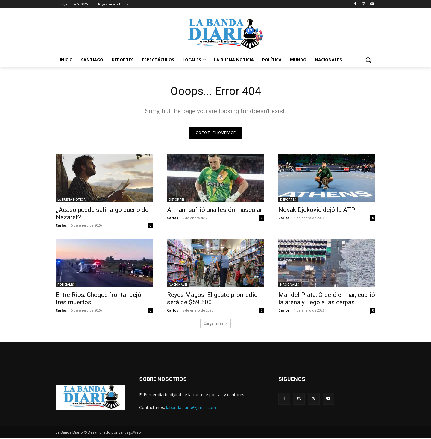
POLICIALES (65, 286)
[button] (368, 60)
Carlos (61, 226)
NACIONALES (178, 286)
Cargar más (215, 324)
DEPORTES (177, 201)
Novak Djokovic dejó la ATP (316, 211)
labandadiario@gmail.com (191, 408)
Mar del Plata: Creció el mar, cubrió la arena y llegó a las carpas (326, 299)
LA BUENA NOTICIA (71, 201)
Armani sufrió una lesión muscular (214, 211)
